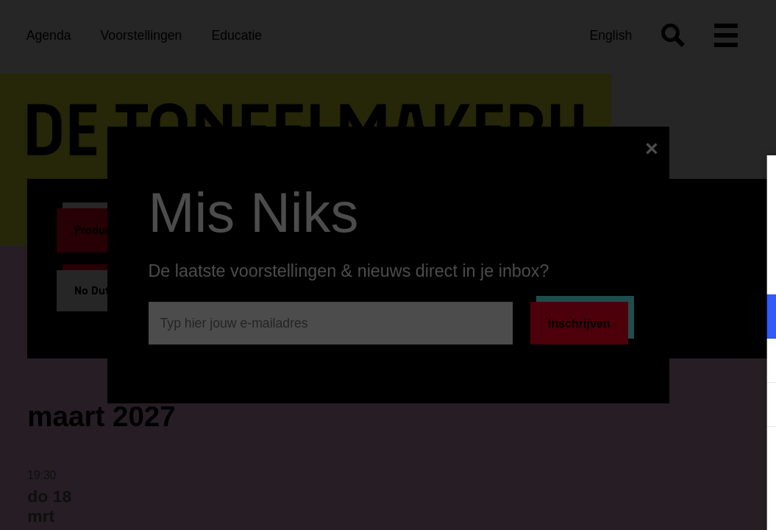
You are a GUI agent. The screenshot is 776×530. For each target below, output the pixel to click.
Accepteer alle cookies (651, 460)
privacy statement (592, 268)
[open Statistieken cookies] (752, 406)
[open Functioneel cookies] (752, 318)
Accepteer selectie (651, 502)
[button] (636, 316)
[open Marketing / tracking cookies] (752, 362)
